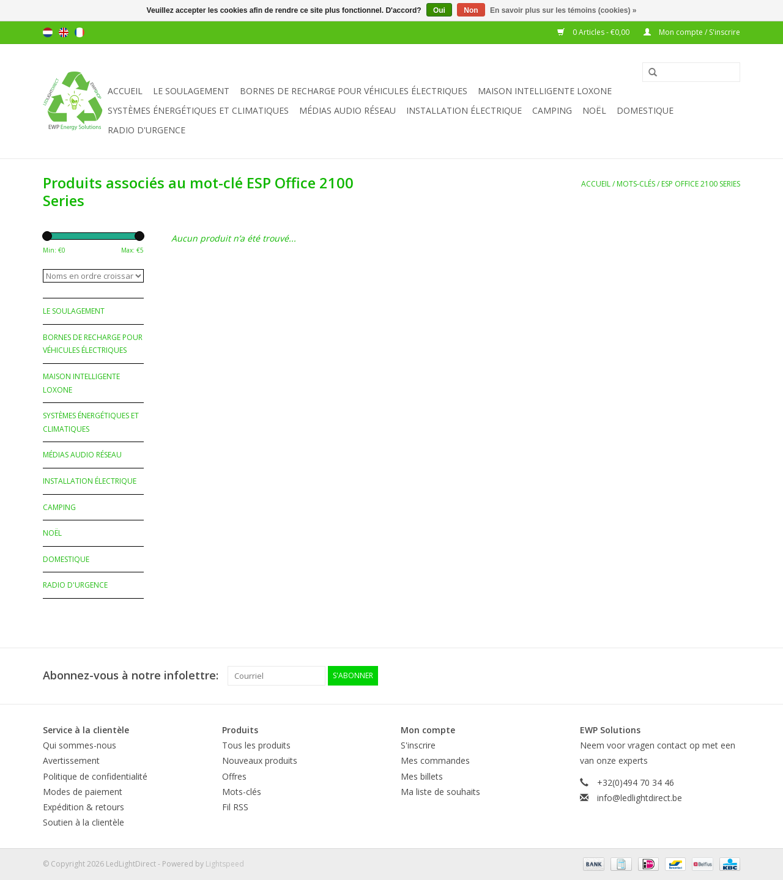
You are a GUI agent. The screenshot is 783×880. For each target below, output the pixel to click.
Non (471, 10)
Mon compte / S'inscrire (692, 32)
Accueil (125, 91)
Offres (234, 776)
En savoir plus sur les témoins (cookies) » (563, 10)
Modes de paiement (82, 791)
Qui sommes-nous (79, 745)
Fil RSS (235, 807)
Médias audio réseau (347, 110)
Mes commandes (435, 760)
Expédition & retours (83, 807)
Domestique (645, 110)
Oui (439, 10)
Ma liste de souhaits (440, 791)
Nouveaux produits (259, 760)
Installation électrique (464, 110)
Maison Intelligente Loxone (545, 91)
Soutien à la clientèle (83, 822)
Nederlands (48, 32)
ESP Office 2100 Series (700, 184)
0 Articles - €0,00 (594, 32)
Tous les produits (256, 745)
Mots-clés (636, 184)
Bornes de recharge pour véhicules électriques (353, 91)
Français (79, 32)
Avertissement (71, 760)
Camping (552, 110)
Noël (594, 110)
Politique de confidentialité (95, 776)
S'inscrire (418, 745)
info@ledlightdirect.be (639, 798)
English (64, 32)
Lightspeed (225, 864)
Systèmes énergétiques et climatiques (198, 110)
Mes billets (422, 776)
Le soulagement (191, 91)
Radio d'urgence (146, 130)
